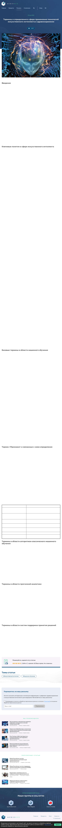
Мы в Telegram (31, 789)
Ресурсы (19, 8)
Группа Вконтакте (11, 789)
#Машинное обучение (29, 676)
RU (45, 8)
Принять (58, 824)
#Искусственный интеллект (11, 676)
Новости (56, 801)
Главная (4, 8)
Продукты (11, 8)
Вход (41, 8)
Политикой (47, 701)
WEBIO (13, 4)
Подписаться (40, 706)
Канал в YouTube (51, 790)
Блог (50, 801)
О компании (27, 8)
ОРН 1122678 (49, 814)
